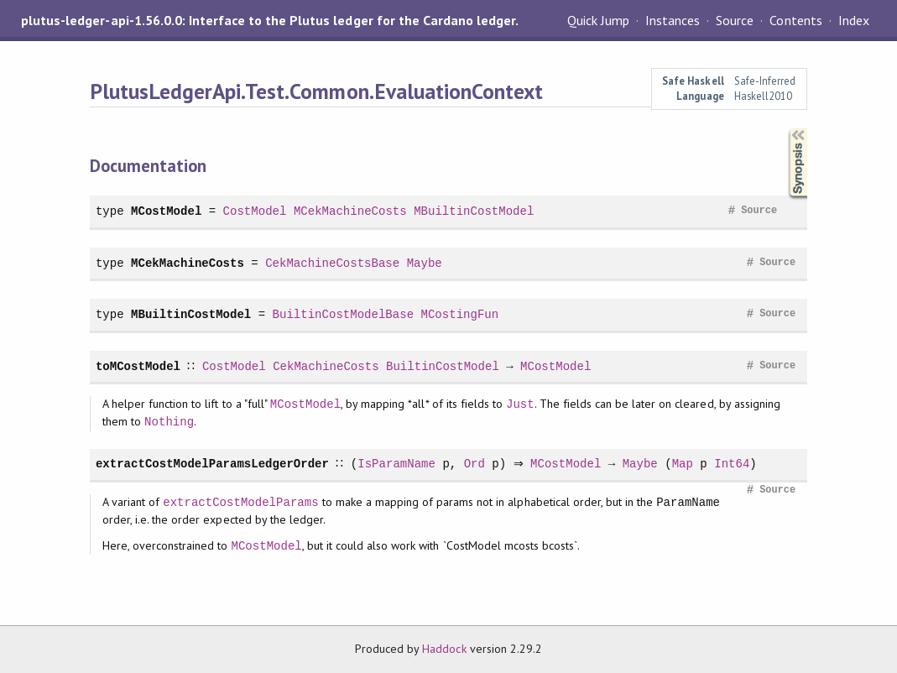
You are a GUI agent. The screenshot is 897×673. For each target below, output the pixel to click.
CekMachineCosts (325, 366)
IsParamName (396, 464)
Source (735, 20)
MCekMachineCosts (350, 211)
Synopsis (784, 128)
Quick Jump (598, 20)
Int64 (735, 464)
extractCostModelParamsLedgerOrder (212, 464)
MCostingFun (459, 314)
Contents (795, 20)
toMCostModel (138, 366)
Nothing (169, 422)
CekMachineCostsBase (332, 263)
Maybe (424, 263)
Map (685, 464)
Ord (473, 464)
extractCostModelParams (240, 502)
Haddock (444, 648)
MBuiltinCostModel (474, 211)
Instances (672, 20)
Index (853, 20)
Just (520, 404)
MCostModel (166, 211)
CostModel (255, 211)
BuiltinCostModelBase (343, 314)
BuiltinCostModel (441, 366)
